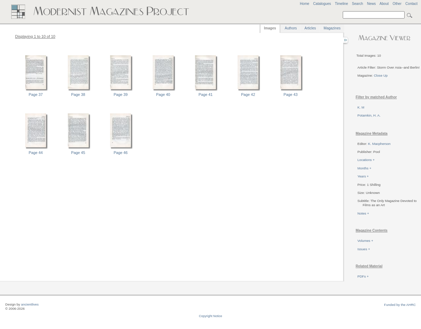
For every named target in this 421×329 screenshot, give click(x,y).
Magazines (332, 28)
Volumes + (365, 241)
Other (397, 4)
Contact (411, 4)
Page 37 (36, 94)
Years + (363, 176)
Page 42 (248, 94)
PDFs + (363, 276)
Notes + (363, 213)
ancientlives (29, 304)
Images (270, 28)
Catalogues (322, 4)
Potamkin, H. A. (368, 115)
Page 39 (121, 94)
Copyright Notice (210, 316)
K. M (360, 107)
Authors (291, 28)
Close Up (380, 75)
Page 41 (205, 94)
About (384, 4)
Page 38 (78, 94)
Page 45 (78, 152)
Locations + (366, 160)
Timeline (341, 4)
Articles (310, 28)
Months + (364, 168)
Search (357, 4)
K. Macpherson (379, 144)
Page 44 (36, 152)
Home (304, 4)
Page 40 (163, 94)
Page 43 (291, 94)
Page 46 (121, 152)
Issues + (363, 249)
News (371, 4)
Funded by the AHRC (400, 305)
